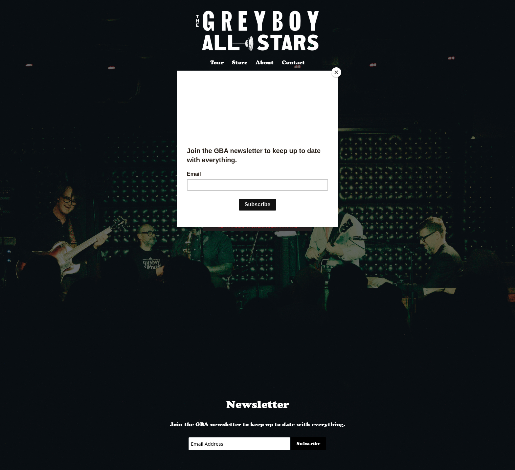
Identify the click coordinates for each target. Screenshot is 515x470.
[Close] (336, 72)
